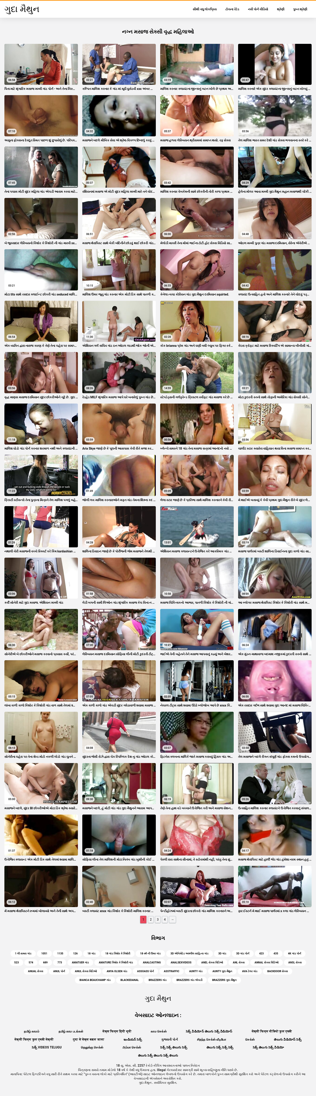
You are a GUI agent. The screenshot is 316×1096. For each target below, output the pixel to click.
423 (261, 953)
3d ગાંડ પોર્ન (242, 953)
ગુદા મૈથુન (145, 1082)
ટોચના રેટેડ (232, 9)
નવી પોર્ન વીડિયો (258, 9)
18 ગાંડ (91, 953)
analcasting (152, 962)
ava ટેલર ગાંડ (249, 971)
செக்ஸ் (250, 1039)
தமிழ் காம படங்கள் (71, 1031)
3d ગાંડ (222, 953)
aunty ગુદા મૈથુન (222, 971)
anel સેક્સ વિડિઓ (212, 962)
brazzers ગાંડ (158, 980)
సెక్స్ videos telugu (47, 1047)
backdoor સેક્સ (277, 971)
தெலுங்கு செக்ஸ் (92, 1047)
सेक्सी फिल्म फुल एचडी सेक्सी (34, 1039)
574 (31, 962)
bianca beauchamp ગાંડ (95, 980)
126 (75, 953)
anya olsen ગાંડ (117, 971)
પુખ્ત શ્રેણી (300, 9)
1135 (60, 953)
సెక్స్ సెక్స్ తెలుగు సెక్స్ (173, 1047)
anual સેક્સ (35, 971)
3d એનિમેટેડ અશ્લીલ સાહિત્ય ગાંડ (189, 953)
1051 (44, 953)
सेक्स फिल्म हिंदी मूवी (116, 1031)
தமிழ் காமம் (31, 1031)
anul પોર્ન (59, 971)
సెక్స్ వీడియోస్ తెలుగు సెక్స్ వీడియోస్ (209, 1031)
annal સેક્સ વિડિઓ (266, 962)
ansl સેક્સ (295, 962)
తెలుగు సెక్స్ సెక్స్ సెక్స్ (219, 1047)
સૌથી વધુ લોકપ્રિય (205, 9)
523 (16, 962)
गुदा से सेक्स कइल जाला (88, 1039)
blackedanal (129, 980)
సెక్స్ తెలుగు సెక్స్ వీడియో (268, 1047)
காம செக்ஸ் (159, 1031)
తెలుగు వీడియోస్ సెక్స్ (288, 1039)
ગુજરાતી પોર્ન (169, 1039)
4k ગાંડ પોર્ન (294, 953)
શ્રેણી (280, 9)
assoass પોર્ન (145, 971)
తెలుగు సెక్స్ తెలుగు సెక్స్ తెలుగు (158, 1055)
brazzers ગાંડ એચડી (189, 980)
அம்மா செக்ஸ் (131, 1047)
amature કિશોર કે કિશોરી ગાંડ (116, 962)
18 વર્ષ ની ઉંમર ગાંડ (150, 953)
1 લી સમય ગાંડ (23, 953)
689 (45, 962)
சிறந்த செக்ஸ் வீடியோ (211, 1039)
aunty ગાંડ (196, 971)
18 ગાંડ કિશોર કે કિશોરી (117, 953)
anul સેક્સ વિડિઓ (86, 971)
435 (276, 953)
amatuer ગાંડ (80, 962)
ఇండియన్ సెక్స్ (133, 1039)
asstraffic (171, 971)
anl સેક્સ (239, 962)
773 (59, 962)
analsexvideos (181, 962)
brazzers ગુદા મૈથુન (224, 980)
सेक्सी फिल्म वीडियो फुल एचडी (272, 1031)
